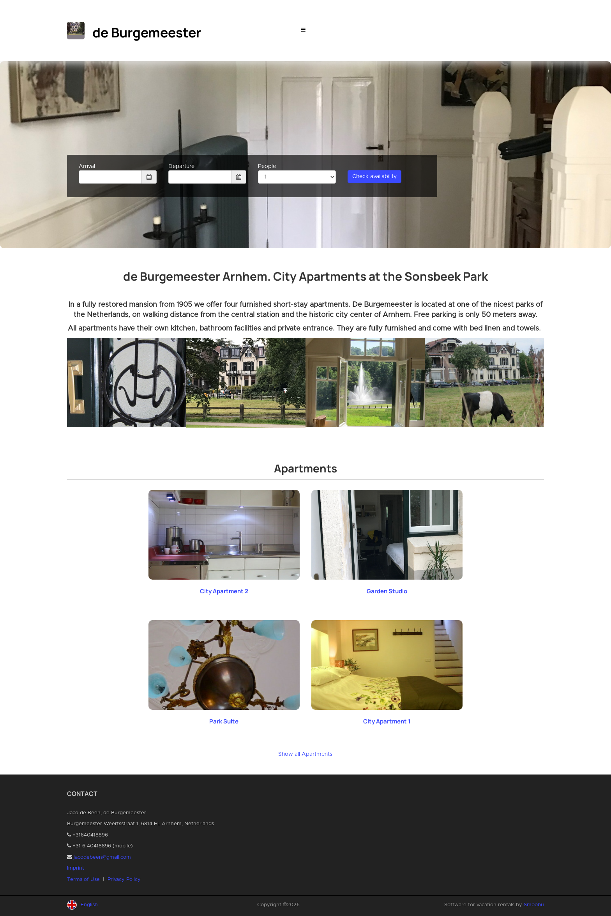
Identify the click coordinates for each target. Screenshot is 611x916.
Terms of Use (83, 879)
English (89, 904)
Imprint (75, 868)
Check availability (374, 176)
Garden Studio (387, 591)
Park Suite (223, 721)
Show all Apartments (305, 754)
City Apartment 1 (387, 721)
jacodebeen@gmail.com (102, 857)
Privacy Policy (124, 879)
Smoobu (534, 904)
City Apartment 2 (224, 591)
